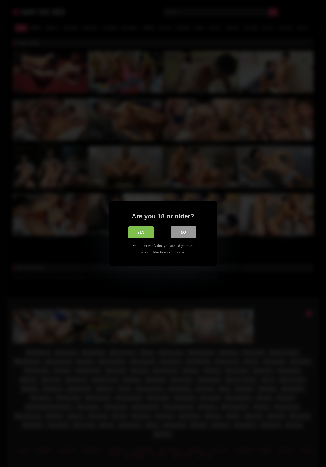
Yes (140, 232)
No (183, 232)
